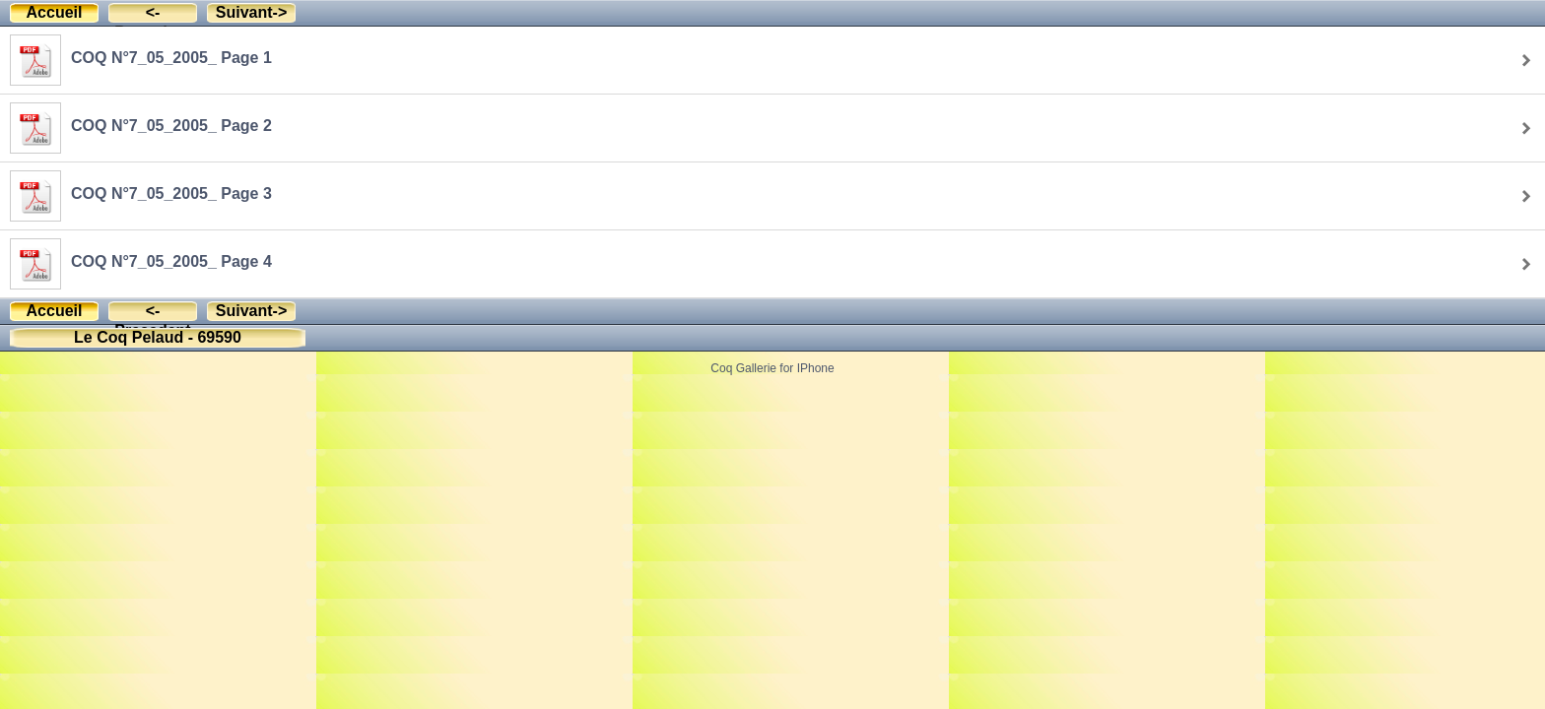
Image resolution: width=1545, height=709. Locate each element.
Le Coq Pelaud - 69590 (157, 337)
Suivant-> (251, 12)
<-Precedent (152, 13)
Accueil (55, 12)
